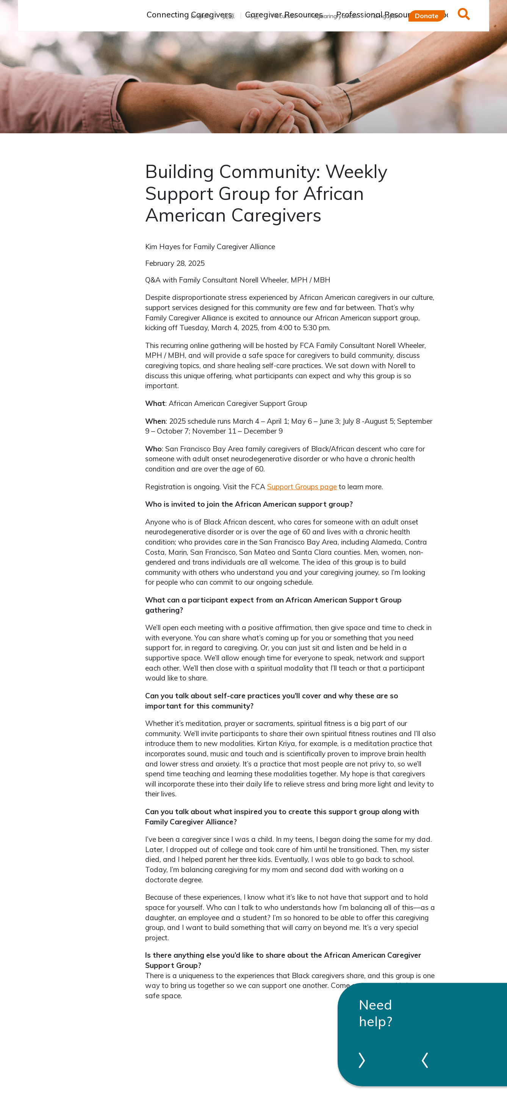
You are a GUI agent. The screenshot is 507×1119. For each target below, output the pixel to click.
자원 (253, 16)
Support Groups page (302, 486)
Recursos (284, 16)
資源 (228, 16)
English (200, 16)
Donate (426, 15)
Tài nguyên (384, 16)
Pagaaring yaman (333, 16)
